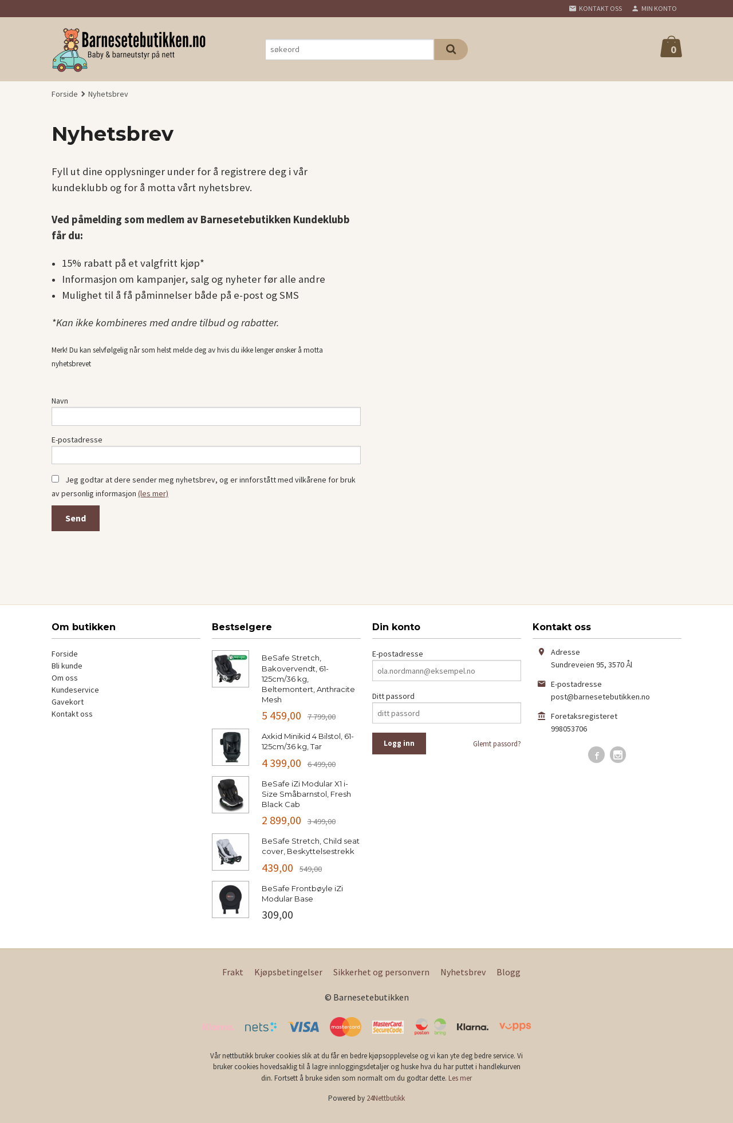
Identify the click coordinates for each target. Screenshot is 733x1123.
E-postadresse (77, 443)
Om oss (65, 686)
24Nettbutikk (385, 1105)
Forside (65, 94)
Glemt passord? (497, 752)
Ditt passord (393, 704)
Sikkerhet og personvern (381, 979)
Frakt (232, 979)
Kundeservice (75, 698)
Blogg (508, 979)
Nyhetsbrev (463, 979)
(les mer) (153, 501)
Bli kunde (67, 674)
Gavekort (68, 710)
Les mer (460, 1085)
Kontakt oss (72, 722)
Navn (60, 401)
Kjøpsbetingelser (288, 979)
